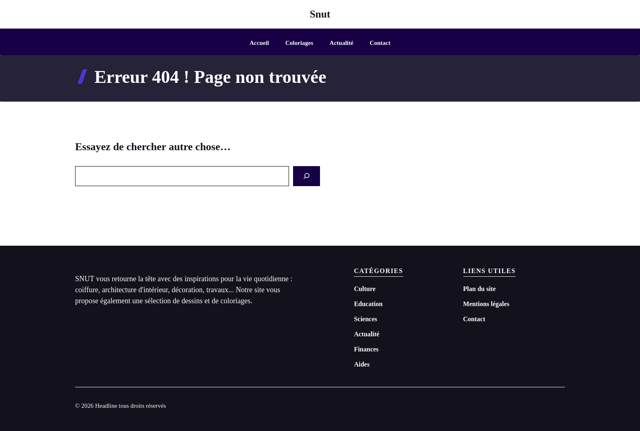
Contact (380, 43)
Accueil (259, 43)
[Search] (306, 176)
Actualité (341, 43)
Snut (320, 14)
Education (368, 303)
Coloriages (299, 43)
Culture (365, 288)
